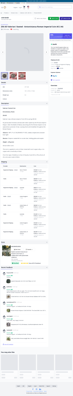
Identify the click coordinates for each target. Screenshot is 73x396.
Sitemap (54, 386)
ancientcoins (4, 24)
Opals (3, 3)
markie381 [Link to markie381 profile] (9, 330)
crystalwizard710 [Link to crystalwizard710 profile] (11, 302)
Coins (23, 3)
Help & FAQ (41, 386)
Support (48, 386)
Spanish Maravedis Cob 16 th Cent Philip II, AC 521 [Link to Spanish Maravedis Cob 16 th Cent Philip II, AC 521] (23, 281)
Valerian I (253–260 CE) (25, 13)
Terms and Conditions (38, 391)
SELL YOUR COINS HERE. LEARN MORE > (36, 1)
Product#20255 (38, 13)
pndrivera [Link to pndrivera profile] (9, 286)
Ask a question (55, 80)
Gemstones (10, 3)
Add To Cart (53, 18)
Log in (20, 7)
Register (16, 7)
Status (45, 391)
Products (6, 13)
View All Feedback (8, 344)
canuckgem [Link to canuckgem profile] (10, 316)
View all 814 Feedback (31, 263)
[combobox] (55, 7)
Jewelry (17, 3)
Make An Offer (66, 18)
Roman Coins (14, 13)
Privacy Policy (29, 391)
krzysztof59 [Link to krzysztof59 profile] (10, 272)
